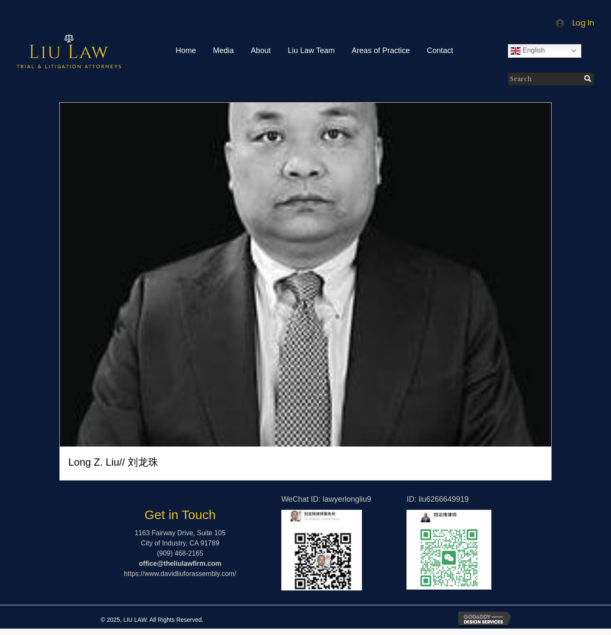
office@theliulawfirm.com (180, 563)
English (527, 51)
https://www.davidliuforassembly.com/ (180, 573)
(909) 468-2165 (180, 553)
